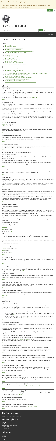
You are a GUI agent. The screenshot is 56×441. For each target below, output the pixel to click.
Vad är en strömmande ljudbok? (12, 69)
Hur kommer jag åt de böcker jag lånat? (14, 48)
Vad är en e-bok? (9, 45)
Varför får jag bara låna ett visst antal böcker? (15, 52)
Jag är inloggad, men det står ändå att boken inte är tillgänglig (19, 51)
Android (4, 125)
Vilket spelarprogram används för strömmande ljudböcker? (18, 77)
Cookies (4, 423)
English (4, 435)
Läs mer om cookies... (24, 7)
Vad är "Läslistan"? (9, 54)
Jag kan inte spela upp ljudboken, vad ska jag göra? (17, 79)
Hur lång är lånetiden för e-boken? (13, 49)
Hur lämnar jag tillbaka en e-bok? (12, 59)
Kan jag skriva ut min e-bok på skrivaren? (14, 62)
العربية (3, 439)
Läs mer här (34, 97)
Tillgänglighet (5, 426)
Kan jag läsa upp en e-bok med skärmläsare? (15, 64)
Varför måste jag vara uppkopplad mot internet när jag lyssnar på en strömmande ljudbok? (26, 73)
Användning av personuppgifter (9, 425)
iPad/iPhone (5, 124)
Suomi (3, 438)
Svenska (4, 436)
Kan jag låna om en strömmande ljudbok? (14, 76)
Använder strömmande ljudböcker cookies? (15, 80)
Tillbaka (3, 99)
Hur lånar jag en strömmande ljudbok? (14, 70)
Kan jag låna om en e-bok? (11, 61)
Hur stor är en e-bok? (10, 58)
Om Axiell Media (6, 428)
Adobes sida (5, 295)
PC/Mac (4, 122)
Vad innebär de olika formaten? (12, 56)
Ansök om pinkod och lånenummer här (11, 416)
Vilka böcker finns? (9, 55)
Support (4, 422)
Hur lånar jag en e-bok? (10, 46)
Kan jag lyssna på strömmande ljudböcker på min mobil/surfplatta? (20, 82)
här (11, 231)
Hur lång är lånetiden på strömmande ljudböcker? (16, 74)
